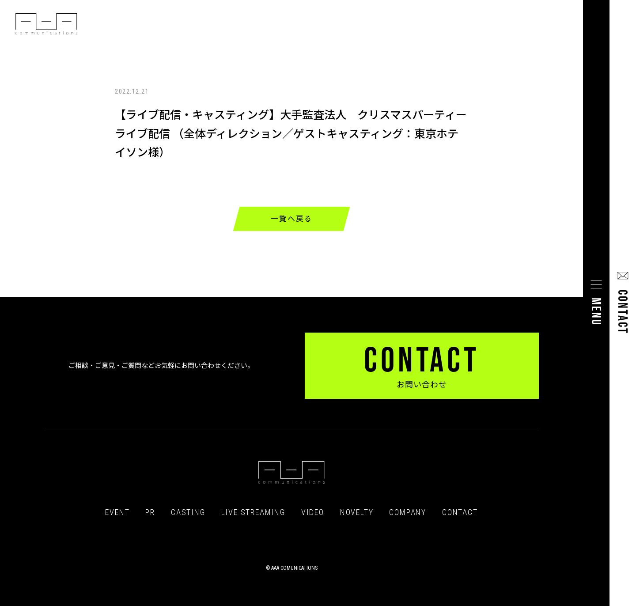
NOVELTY (357, 512)
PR (150, 512)
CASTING (188, 512)
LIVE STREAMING (253, 512)
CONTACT (460, 512)
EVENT (117, 512)
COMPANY (407, 512)
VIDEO (312, 512)
